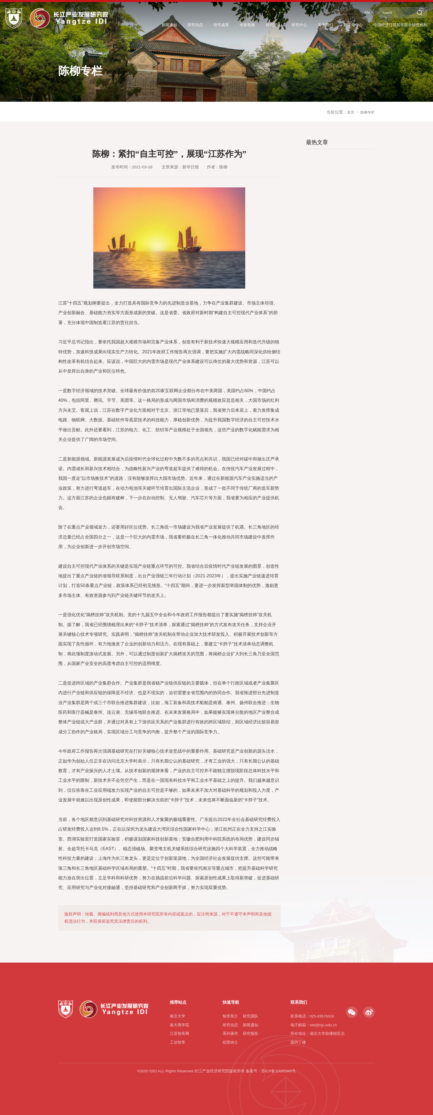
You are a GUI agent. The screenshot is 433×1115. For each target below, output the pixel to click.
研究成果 (201, 25)
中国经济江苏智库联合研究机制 (396, 25)
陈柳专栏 (366, 116)
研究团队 (257, 25)
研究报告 (250, 1033)
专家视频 (229, 25)
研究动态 (172, 25)
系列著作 (230, 1033)
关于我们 (314, 25)
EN (359, 12)
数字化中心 (344, 25)
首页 (348, 116)
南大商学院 (179, 1025)
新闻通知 (144, 25)
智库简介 (230, 1016)
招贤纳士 (230, 1042)
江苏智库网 (179, 1033)
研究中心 (285, 25)
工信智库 (177, 1042)
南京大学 (177, 1016)
